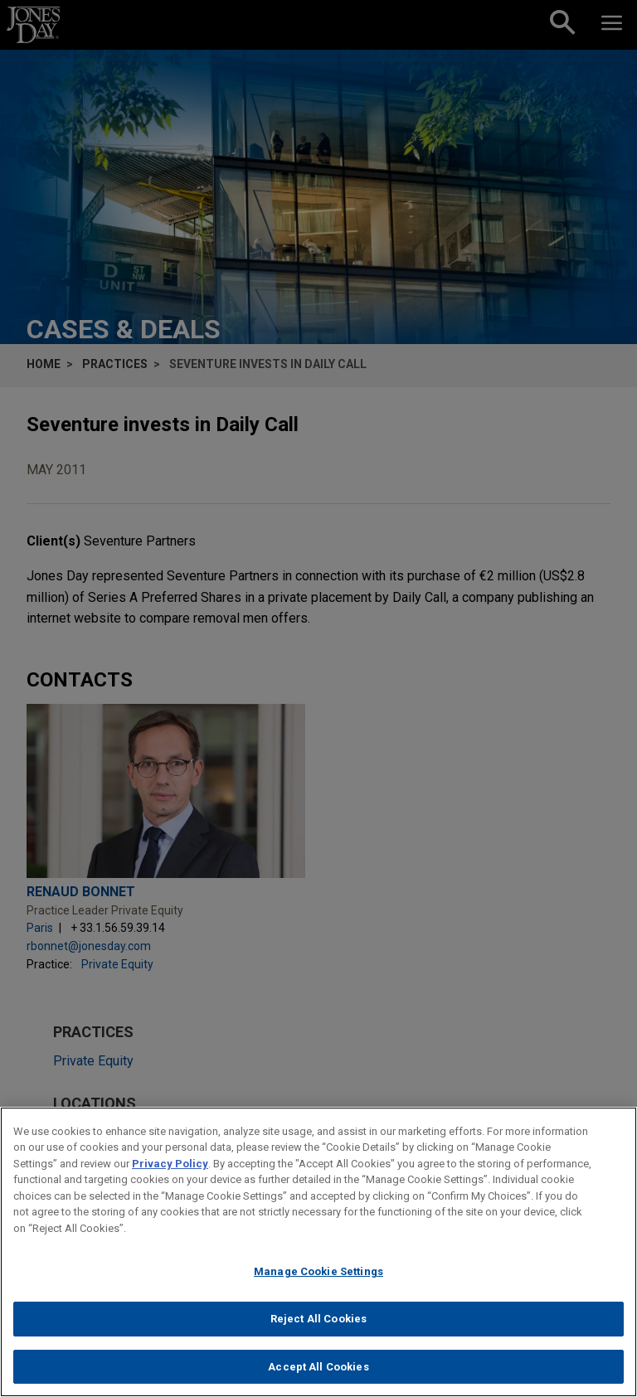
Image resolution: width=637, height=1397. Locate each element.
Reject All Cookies (318, 1325)
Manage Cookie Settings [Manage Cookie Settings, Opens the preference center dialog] (318, 1278)
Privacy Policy (170, 1170)
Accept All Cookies (318, 1373)
